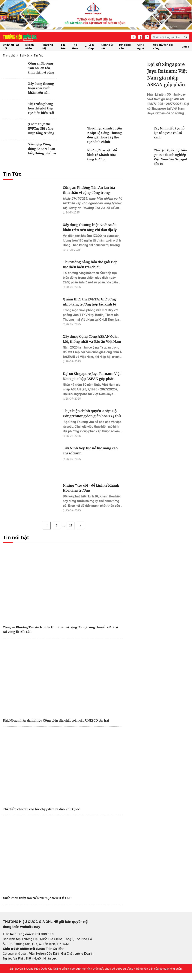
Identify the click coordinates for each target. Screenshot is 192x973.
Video (185, 46)
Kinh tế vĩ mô (107, 46)
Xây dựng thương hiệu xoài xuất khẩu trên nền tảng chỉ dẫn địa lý (42, 88)
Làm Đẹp (91, 46)
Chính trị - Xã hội (11, 46)
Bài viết (24, 55)
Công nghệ (140, 46)
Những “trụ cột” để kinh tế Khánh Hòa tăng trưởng (102, 154)
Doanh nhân (29, 46)
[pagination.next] (80, 525)
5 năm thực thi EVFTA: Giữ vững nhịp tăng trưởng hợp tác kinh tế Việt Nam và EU (41, 128)
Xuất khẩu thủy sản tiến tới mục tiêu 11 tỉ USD (37, 898)
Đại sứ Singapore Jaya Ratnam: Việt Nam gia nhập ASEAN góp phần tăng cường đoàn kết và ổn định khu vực (168, 75)
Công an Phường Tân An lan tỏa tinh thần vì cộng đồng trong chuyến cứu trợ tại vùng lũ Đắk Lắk (41, 68)
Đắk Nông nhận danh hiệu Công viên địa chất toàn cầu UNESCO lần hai (56, 720)
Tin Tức (63, 46)
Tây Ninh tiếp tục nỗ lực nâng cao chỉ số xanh (169, 132)
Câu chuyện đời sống (163, 46)
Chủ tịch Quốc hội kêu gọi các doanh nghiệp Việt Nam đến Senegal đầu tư (170, 157)
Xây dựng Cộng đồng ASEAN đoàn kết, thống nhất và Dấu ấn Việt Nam (42, 148)
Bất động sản (125, 46)
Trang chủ (9, 55)
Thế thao (79, 46)
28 (70, 525)
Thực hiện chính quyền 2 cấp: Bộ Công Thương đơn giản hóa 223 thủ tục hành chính (104, 135)
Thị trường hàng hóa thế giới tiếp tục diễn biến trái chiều (41, 108)
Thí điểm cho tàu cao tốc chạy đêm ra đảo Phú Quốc (41, 809)
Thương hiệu (47, 46)
